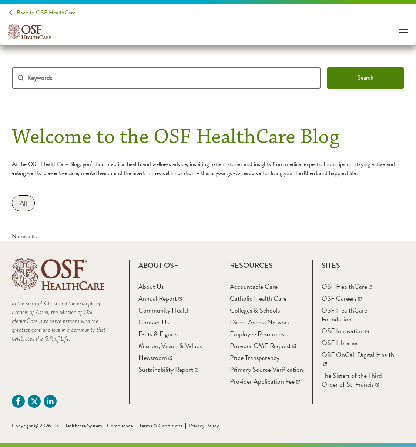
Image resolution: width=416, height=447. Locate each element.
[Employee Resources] (257, 334)
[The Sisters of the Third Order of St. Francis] (352, 379)
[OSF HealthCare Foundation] (344, 314)
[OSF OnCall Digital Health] (358, 359)
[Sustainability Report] (168, 369)
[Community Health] (164, 310)
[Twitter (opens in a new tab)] (34, 401)
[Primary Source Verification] (266, 369)
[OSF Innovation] (345, 331)
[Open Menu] (403, 32)
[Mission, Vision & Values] (170, 346)
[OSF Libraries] (340, 343)
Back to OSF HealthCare (46, 13)
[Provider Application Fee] (265, 381)
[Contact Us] (153, 322)
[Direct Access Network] (260, 322)
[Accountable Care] (254, 286)
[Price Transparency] (254, 358)
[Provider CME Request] (263, 346)
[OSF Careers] (342, 298)
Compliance (120, 426)
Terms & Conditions (160, 426)
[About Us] (151, 286)
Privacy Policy (204, 426)
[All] (23, 203)
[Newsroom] (155, 358)
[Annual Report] (160, 298)
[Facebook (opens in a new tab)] (18, 401)
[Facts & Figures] (158, 334)
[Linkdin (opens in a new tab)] (50, 401)
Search (365, 77)
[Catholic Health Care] (258, 298)
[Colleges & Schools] (255, 310)
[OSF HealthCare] (347, 286)
